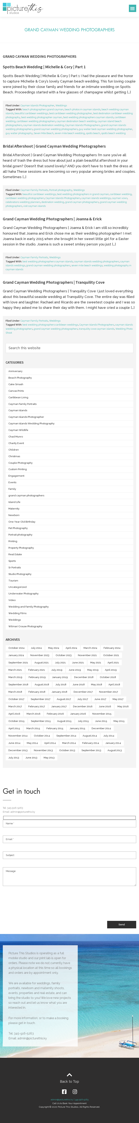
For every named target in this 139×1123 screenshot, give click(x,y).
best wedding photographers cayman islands (88, 117)
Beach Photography (20, 377)
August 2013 (115, 750)
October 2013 (67, 750)
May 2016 (123, 706)
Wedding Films (17, 613)
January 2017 (59, 706)
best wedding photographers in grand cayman (83, 194)
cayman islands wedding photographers (96, 261)
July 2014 (108, 735)
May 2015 (119, 721)
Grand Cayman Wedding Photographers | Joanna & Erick (52, 218)
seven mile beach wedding (70, 133)
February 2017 (36, 706)
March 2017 (15, 706)
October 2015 (16, 721)
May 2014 (32, 743)
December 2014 (101, 728)
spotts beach (93, 133)
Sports (12, 561)
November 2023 (39, 655)
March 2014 (69, 743)
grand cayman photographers (82, 202)
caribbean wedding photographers (36, 121)
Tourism (13, 580)
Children (13, 449)
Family (12, 489)
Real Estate (15, 554)
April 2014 (50, 743)
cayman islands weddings (96, 198)
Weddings (61, 105)
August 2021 (41, 662)
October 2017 (16, 699)
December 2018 (83, 677)
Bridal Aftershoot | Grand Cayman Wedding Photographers (54, 146)
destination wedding (52, 202)
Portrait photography (60, 190)
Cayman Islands (17, 410)
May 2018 (96, 684)
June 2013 (31, 757)
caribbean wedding (121, 194)
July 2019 (56, 669)
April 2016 (14, 713)
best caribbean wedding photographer (70, 113)
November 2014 (18, 735)
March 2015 (33, 728)
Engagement (16, 475)
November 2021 (87, 655)
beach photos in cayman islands (82, 109)
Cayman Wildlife (18, 430)
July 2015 (83, 721)
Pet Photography (18, 528)
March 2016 (33, 713)
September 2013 (91, 750)
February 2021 (36, 669)
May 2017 (118, 699)
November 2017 (108, 691)
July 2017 (82, 699)
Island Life (14, 502)
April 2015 (14, 728)
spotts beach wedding (113, 133)
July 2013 (13, 757)
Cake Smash (15, 384)
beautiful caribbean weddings (31, 113)
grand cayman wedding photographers (56, 129)
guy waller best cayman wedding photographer (105, 129)
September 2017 (40, 699)
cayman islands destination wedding (43, 125)
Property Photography (21, 547)
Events (12, 482)
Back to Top (69, 1081)
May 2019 (93, 669)
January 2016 (78, 713)
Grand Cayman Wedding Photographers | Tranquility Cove (54, 282)
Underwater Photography (23, 593)
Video (12, 600)
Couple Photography (20, 462)
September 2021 (18, 662)
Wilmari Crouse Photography (25, 626)
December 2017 (83, 691)
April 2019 (111, 669)
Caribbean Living (18, 397)
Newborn (13, 515)
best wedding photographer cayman (41, 117)
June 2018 (79, 684)
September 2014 (66, 735)
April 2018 (114, 684)
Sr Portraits (14, 567)
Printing (12, 541)
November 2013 (43, 750)
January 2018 (59, 691)
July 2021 (60, 662)
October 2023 (64, 655)
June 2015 (101, 721)
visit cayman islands (34, 206)
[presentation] (31, 907)
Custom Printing (17, 469)
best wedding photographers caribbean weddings (50, 324)
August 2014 (90, 735)
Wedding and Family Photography (28, 606)
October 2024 (16, 648)
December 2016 (83, 706)
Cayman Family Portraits (34, 190)
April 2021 (113, 662)
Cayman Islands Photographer (37, 105)
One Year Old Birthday (21, 521)
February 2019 (37, 677)
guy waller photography (19, 133)
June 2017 (100, 699)
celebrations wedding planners (23, 202)
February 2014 (90, 743)
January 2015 (77, 728)
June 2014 (14, 743)
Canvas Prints (16, 390)
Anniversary (15, 371)
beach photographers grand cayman (43, 109)
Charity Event (16, 443)
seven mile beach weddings (87, 265)
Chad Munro (15, 436)
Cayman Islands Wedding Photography (31, 423)
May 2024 (53, 648)
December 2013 (18, 750)
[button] (132, 8)
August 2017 (64, 699)
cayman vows (119, 198)
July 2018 (60, 684)
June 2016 (105, 706)
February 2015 (54, 728)
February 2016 (55, 713)
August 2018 (42, 684)
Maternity (13, 508)
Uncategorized (17, 587)
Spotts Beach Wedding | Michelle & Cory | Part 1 (44, 66)
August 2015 (64, 721)
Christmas (14, 456)
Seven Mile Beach (44, 133)
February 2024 (112, 648)
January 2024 (16, 655)
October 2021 (111, 655)
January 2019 (60, 677)
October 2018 (108, 677)
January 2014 (113, 743)
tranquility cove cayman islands (96, 328)
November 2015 (101, 713)
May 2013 (49, 757)
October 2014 (42, 735)
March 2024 (90, 648)
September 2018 (18, 684)
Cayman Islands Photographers (82, 125)
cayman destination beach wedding (76, 121)
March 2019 (15, 677)
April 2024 (71, 648)
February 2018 (36, 691)
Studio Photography (19, 574)
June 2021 (78, 662)
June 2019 (75, 669)
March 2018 (15, 691)
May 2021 (95, 662)
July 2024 (36, 648)
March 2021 (15, 669)
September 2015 (41, 721)
